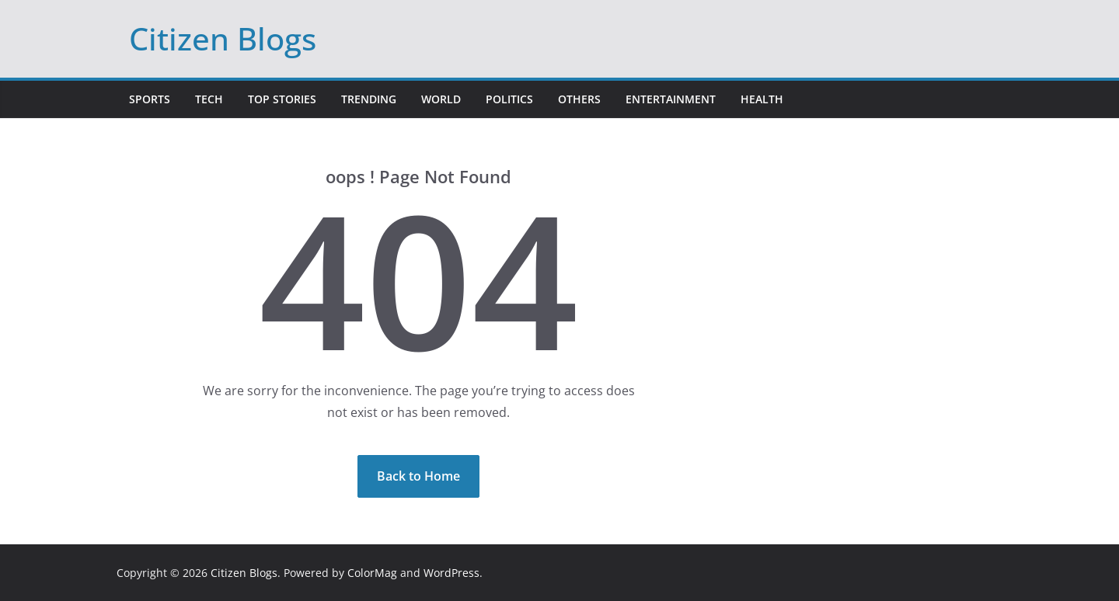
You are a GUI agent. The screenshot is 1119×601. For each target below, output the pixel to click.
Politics (509, 99)
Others (579, 99)
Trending (368, 99)
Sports (149, 99)
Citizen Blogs (222, 38)
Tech (209, 99)
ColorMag (372, 572)
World (441, 99)
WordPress (451, 572)
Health (762, 99)
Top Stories (282, 99)
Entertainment (671, 99)
